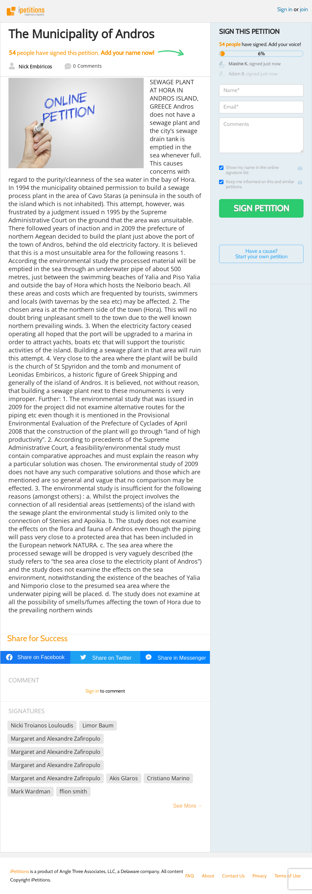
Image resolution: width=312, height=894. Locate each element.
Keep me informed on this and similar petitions (256, 184)
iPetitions (156, 11)
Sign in (284, 9)
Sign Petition (261, 208)
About (208, 876)
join (304, 9)
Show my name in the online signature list (249, 170)
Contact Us (233, 876)
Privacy (260, 876)
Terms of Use (287, 876)
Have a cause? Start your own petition (261, 254)
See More (184, 806)
